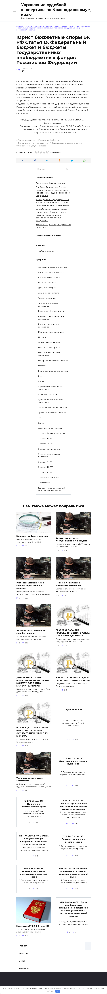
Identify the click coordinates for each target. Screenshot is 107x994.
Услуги (41, 423)
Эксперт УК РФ (45, 462)
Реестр (41, 376)
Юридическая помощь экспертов (66, 143)
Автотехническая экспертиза (52, 272)
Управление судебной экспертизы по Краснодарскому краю (54, 9)
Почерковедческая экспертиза (53, 360)
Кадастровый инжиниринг (51, 311)
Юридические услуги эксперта (32, 146)
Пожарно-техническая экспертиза (49, 354)
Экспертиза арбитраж (48, 477)
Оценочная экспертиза (49, 342)
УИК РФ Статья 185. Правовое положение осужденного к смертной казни (33, 869)
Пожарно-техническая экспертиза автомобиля (69, 583)
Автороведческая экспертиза (52, 267)
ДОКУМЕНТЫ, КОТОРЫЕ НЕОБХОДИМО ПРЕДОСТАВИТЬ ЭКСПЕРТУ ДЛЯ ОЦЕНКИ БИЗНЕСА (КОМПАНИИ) (32, 680)
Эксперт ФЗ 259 (45, 467)
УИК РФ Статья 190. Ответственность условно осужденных (73, 758)
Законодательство (47, 298)
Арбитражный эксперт (49, 277)
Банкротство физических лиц (51, 183)
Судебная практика (47, 394)
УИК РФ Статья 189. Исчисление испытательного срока (33, 801)
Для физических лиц (27, 140)
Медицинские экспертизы (51, 332)
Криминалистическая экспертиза (48, 325)
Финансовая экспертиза (50, 428)
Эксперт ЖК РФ (45, 438)
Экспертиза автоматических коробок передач (31, 630)
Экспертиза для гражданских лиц (33, 143)
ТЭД (40, 418)
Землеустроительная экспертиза (48, 304)
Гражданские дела (47, 282)
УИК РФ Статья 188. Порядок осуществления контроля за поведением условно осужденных (73, 802)
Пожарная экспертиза (49, 347)
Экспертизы (44, 483)
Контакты (24, 964)
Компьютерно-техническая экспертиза (51, 317)
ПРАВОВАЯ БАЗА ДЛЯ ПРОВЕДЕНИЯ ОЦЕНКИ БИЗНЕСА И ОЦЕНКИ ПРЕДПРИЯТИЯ (73, 632)
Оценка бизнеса (73, 708)
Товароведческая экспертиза (52, 407)
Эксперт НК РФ (45, 444)
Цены (22, 956)
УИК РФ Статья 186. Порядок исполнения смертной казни (73, 836)
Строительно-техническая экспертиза (50, 387)
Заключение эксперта (48, 293)
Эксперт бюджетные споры (51, 433)
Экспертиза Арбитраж (49, 140)
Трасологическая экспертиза (52, 412)
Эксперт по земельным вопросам (49, 455)
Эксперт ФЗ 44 (45, 472)
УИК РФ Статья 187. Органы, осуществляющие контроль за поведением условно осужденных (33, 837)
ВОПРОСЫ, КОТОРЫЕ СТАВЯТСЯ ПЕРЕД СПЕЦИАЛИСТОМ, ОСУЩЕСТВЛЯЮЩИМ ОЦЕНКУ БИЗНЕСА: (33, 730)
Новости (42, 337)
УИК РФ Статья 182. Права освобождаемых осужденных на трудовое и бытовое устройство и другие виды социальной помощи (73, 904)
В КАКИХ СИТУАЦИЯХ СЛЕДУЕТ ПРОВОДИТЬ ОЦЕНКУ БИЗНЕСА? (73, 677)
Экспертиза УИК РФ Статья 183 (32, 922)
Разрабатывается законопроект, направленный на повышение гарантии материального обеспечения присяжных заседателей (51, 215)
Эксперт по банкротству (49, 449)
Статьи (41, 381)
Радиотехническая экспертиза (53, 371)
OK (58, 991)
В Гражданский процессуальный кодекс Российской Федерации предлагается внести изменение (52, 202)
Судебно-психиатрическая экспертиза (51, 400)
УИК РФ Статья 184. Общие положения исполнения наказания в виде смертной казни (73, 869)
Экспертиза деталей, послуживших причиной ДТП (71, 539)
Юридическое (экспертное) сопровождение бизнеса (51, 489)
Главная (23, 941)
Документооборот (46, 288)
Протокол (43, 366)
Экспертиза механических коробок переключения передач (30, 585)
